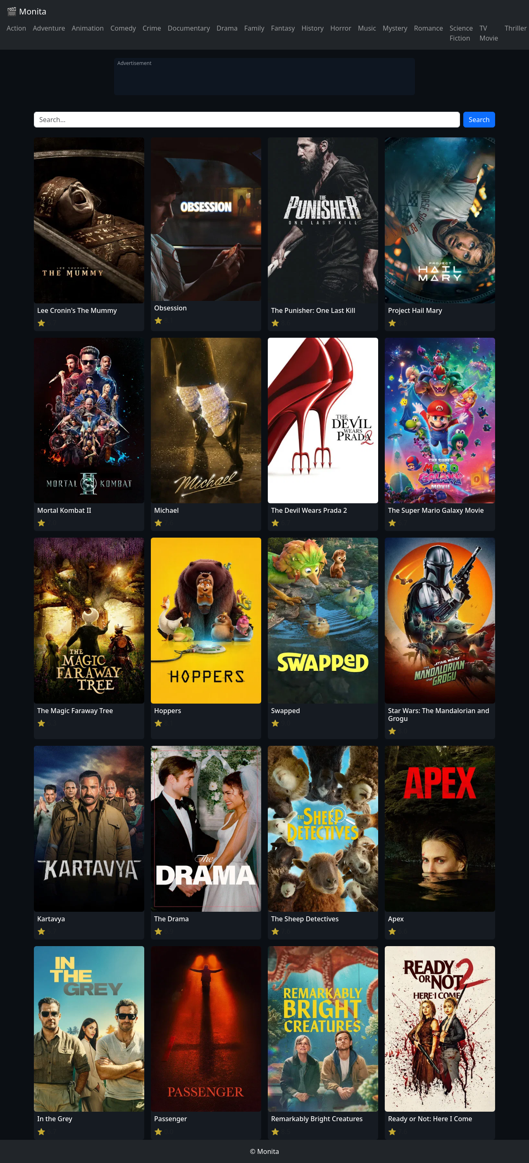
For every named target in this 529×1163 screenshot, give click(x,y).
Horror (340, 28)
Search (479, 119)
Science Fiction (461, 33)
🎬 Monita (26, 11)
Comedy (123, 28)
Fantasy (283, 28)
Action (16, 28)
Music (367, 28)
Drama (227, 28)
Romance (428, 28)
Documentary (189, 28)
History (312, 28)
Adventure (49, 28)
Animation (87, 28)
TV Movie (488, 33)
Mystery (395, 28)
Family (254, 28)
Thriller (516, 28)
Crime (152, 28)
